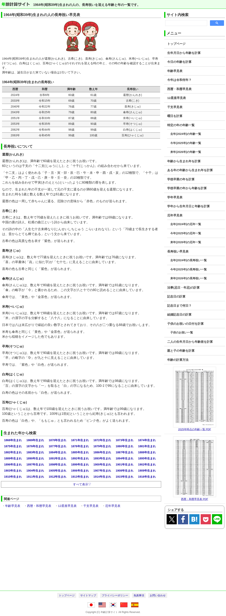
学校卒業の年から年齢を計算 (187, 188)
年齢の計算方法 (178, 359)
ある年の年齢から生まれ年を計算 (190, 170)
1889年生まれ (13, 458)
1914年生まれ (102, 476)
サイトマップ (88, 595)
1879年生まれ (102, 446)
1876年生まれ (35, 446)
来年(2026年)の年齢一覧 (185, 152)
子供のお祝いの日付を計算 (185, 323)
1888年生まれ (147, 452)
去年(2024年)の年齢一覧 (185, 133)
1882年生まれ (13, 452)
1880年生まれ (124, 446)
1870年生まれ (57, 440)
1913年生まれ (80, 476)
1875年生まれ (13, 446)
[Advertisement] (113, 559)
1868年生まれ (13, 440)
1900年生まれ (102, 464)
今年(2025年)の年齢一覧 (185, 143)
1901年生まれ (124, 464)
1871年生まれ (80, 440)
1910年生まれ (13, 476)
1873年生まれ (124, 440)
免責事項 (139, 595)
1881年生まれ (147, 446)
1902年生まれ (147, 464)
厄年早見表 (174, 215)
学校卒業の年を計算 (181, 179)
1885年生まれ (80, 452)
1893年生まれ (102, 458)
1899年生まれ (80, 464)
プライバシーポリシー (115, 595)
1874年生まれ (147, 440)
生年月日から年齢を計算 (184, 53)
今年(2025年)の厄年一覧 (185, 233)
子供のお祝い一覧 (181, 332)
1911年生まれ (35, 476)
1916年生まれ (147, 476)
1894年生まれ (124, 458)
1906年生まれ (80, 470)
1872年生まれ (102, 440)
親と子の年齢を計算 (181, 350)
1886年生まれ (102, 452)
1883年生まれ (35, 452)
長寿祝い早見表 (178, 251)
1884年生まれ (57, 452)
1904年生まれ (35, 470)
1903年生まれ (13, 470)
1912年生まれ (57, 476)
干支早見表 (174, 107)
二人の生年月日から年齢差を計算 (190, 341)
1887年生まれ (124, 452)
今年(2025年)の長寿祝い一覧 (188, 269)
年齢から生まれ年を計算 (184, 161)
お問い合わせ (158, 595)
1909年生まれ (147, 470)
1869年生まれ (35, 440)
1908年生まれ (124, 470)
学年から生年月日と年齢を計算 (188, 206)
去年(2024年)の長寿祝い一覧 (188, 260)
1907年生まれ (102, 470)
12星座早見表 (176, 98)
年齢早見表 (174, 71)
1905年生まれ (57, 470)
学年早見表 (174, 197)
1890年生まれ (35, 458)
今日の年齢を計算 (179, 61)
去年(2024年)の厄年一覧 (185, 224)
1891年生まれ (57, 458)
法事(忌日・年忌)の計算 (183, 287)
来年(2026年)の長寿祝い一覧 (188, 278)
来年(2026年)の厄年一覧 (185, 242)
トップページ (176, 43)
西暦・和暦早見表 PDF (194, 499)
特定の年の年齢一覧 (181, 125)
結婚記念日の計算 (179, 314)
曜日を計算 (174, 116)
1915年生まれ (124, 476)
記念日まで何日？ (179, 305)
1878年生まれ (80, 446)
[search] (185, 23)
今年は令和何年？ (179, 80)
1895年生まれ (147, 458)
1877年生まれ (57, 446)
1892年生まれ (80, 458)
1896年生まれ (13, 464)
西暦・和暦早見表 (179, 89)
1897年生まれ (35, 464)
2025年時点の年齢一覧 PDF (194, 429)
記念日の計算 (176, 296)
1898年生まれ (57, 464)
